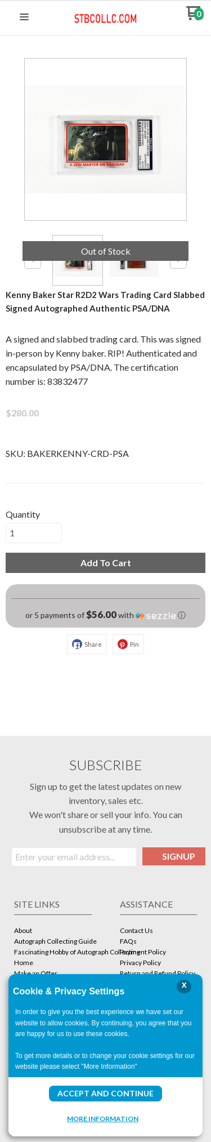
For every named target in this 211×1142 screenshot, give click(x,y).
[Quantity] (34, 533)
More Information (102, 1118)
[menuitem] (53, 931)
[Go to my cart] (195, 17)
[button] (24, 17)
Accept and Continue (105, 1093)
